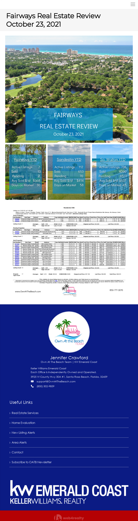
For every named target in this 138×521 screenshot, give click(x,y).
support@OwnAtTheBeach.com (56, 381)
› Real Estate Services (24, 413)
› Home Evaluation (22, 423)
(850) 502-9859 (45, 386)
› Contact (16, 452)
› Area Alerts (18, 442)
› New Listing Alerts (22, 432)
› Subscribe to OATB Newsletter (31, 462)
